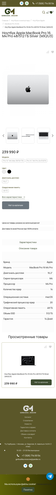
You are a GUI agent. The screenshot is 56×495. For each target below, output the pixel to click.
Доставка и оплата (28, 431)
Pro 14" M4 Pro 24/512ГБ (36, 160)
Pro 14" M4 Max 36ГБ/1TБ (13, 160)
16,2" (5, 181)
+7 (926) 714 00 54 (45, 3)
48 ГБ (5, 190)
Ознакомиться (44, 484)
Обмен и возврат (28, 434)
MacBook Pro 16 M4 (12, 24)
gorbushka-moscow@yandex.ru (28, 459)
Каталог (28, 417)
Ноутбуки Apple (39, 20)
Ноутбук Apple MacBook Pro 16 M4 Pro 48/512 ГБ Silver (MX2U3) (29, 27)
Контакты (28, 438)
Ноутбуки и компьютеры (20, 20)
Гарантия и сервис (28, 427)
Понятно (28, 489)
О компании (28, 421)
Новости (27, 424)
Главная (5, 20)
